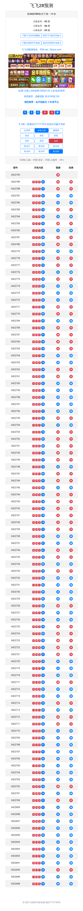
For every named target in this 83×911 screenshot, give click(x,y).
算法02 (41, 146)
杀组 (42, 135)
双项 (56, 135)
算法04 (27, 151)
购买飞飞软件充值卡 (52, 35)
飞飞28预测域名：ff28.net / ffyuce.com (41, 49)
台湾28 (27, 130)
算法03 (56, 146)
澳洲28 (56, 130)
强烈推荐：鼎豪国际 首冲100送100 (41, 96)
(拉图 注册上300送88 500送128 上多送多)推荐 (41, 90)
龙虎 (56, 141)
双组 (42, 141)
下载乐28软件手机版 (31, 43)
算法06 (56, 151)
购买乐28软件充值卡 (52, 43)
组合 (27, 135)
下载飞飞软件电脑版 (31, 35)
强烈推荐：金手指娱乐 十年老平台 (41, 102)
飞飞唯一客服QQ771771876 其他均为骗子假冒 (41, 124)
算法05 (41, 151)
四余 (27, 141)
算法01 (27, 146)
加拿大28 (41, 130)
